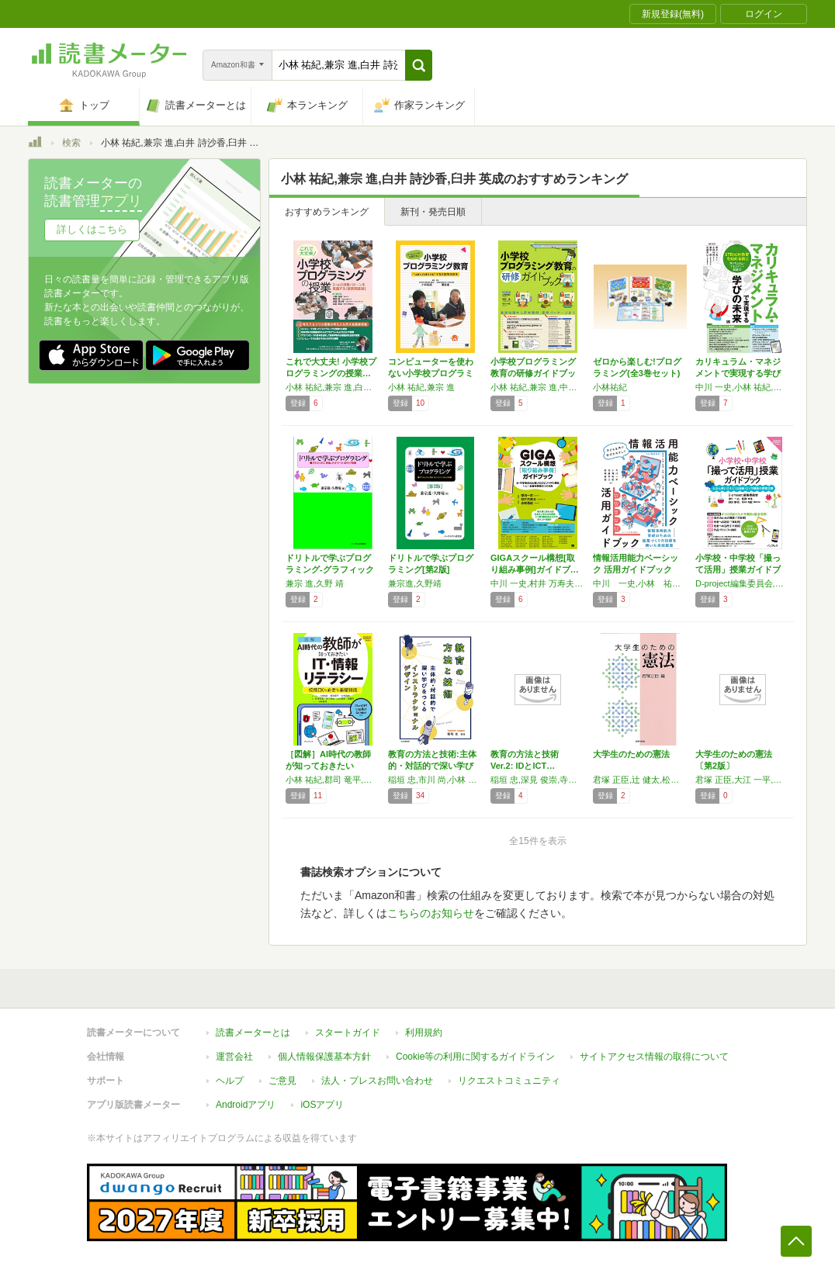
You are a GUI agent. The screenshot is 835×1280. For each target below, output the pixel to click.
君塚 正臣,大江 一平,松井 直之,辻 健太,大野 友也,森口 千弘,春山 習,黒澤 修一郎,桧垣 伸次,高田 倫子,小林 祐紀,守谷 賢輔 (742, 779)
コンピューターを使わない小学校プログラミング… (430, 373)
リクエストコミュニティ (509, 1080)
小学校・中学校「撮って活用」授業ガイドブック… (738, 569)
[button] (418, 65)
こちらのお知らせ (430, 913)
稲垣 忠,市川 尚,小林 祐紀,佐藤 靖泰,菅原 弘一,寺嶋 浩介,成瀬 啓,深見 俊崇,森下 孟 (435, 779)
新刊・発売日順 (433, 211)
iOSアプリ (322, 1104)
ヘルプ (230, 1080)
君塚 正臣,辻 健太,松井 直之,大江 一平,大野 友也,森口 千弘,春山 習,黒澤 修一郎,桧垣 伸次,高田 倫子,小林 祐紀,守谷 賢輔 (640, 779)
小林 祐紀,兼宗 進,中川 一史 (537, 387)
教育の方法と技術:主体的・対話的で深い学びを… (432, 765)
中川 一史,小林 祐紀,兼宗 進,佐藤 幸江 (742, 387)
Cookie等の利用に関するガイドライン (475, 1056)
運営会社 (234, 1056)
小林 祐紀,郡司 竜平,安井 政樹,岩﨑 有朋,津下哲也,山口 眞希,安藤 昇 (333, 779)
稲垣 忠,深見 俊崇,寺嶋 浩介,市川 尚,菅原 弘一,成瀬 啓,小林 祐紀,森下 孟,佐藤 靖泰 (537, 779)
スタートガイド (347, 1032)
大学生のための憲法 (631, 754)
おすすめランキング (327, 211)
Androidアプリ (245, 1104)
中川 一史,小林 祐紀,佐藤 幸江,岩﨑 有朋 (640, 583)
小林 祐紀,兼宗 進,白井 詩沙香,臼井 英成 (333, 387)
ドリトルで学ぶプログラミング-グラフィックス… (330, 569)
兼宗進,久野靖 (415, 583)
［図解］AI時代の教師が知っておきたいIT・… (328, 765)
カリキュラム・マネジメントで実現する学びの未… (738, 373)
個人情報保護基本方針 (324, 1056)
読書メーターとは (253, 1032)
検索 (71, 142)
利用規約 (423, 1032)
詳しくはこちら (92, 229)
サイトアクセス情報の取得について (654, 1056)
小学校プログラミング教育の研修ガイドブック (533, 373)
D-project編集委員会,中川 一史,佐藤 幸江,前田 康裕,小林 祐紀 (742, 583)
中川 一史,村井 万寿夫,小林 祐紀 (537, 583)
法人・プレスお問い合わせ (377, 1080)
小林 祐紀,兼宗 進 (421, 387)
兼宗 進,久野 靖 (315, 583)
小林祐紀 (610, 387)
